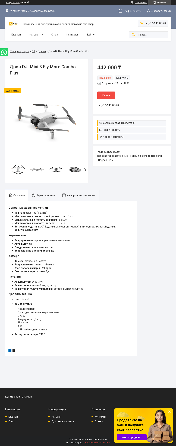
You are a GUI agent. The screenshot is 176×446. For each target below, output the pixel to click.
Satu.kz (103, 439)
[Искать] (133, 35)
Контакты (72, 34)
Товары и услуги (19, 51)
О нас (54, 34)
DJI (33, 51)
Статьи (99, 421)
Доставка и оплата (63, 421)
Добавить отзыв (161, 10)
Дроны (42, 51)
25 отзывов (141, 2)
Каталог (34, 34)
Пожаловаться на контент (97, 442)
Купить (106, 95)
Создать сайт (13, 2)
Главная (16, 34)
